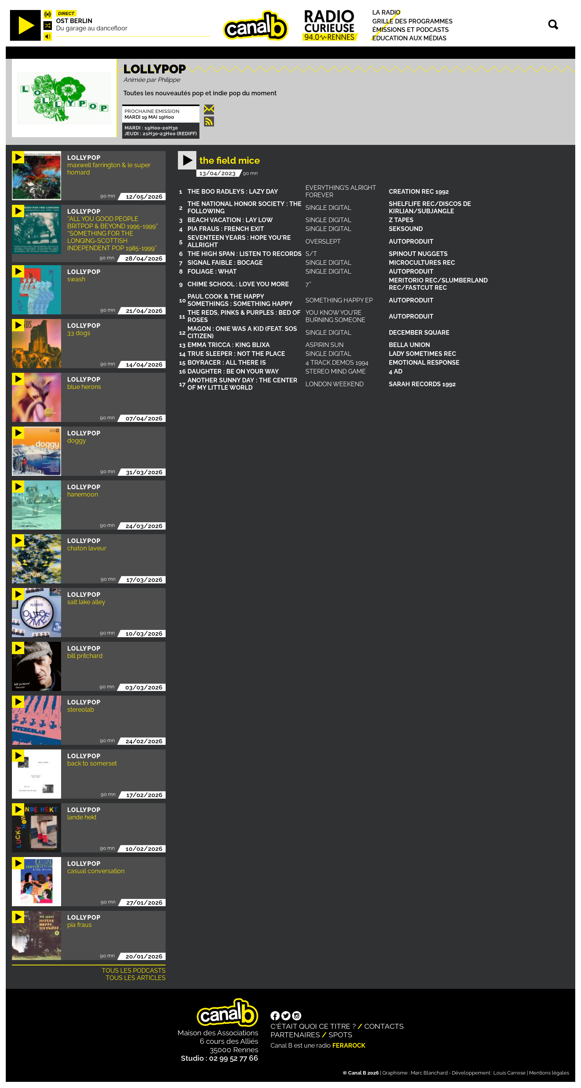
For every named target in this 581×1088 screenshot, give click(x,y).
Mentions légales (549, 1073)
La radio (386, 13)
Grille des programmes (412, 21)
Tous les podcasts (134, 970)
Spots (340, 1034)
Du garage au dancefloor (92, 28)
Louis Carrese (509, 1073)
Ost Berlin (74, 21)
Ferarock (348, 1045)
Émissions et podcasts (410, 29)
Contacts (384, 1026)
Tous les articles (136, 978)
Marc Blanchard (429, 1073)
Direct (66, 13)
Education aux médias (409, 38)
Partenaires (295, 1034)
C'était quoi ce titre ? (313, 1026)
